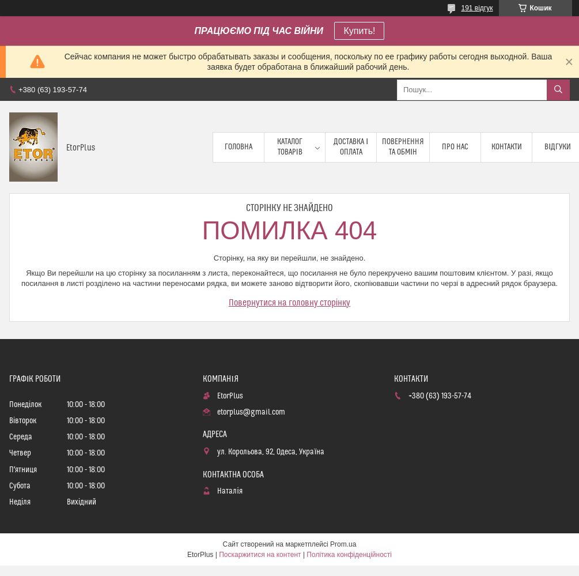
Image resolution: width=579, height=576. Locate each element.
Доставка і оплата (351, 147)
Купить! (359, 31)
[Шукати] (558, 90)
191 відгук (477, 8)
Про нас (455, 147)
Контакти (506, 147)
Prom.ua (343, 544)
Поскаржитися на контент (260, 555)
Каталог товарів (289, 147)
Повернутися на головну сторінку (290, 303)
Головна (238, 147)
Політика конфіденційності (349, 555)
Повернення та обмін (403, 147)
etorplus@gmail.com (251, 412)
